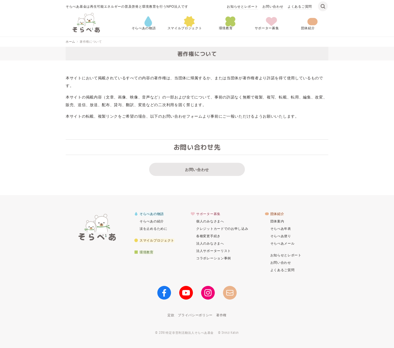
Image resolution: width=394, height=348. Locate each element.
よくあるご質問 (300, 6)
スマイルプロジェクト (184, 28)
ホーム (70, 41)
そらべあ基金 (97, 227)
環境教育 (226, 28)
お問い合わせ (272, 6)
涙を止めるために (153, 229)
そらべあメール (282, 243)
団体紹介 (308, 28)
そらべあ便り (280, 236)
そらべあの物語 (144, 28)
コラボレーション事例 (213, 258)
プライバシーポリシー (195, 315)
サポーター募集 (267, 28)
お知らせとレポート (242, 6)
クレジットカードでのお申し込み (222, 229)
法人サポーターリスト (213, 251)
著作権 (221, 315)
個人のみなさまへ (210, 221)
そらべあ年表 (280, 229)
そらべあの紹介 (152, 221)
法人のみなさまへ (210, 243)
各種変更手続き (208, 236)
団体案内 (277, 221)
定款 (170, 315)
